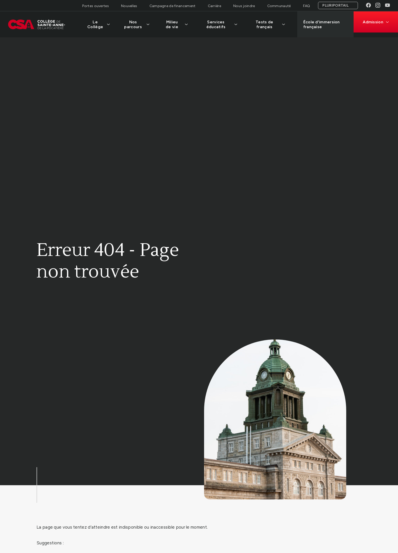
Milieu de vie (177, 24)
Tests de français (270, 24)
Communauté (279, 6)
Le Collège (98, 24)
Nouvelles (129, 6)
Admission (376, 22)
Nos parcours (137, 24)
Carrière (214, 6)
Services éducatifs (221, 24)
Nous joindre (244, 6)
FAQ (306, 6)
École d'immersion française (321, 24)
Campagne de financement (173, 6)
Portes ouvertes (95, 6)
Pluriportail (335, 5)
